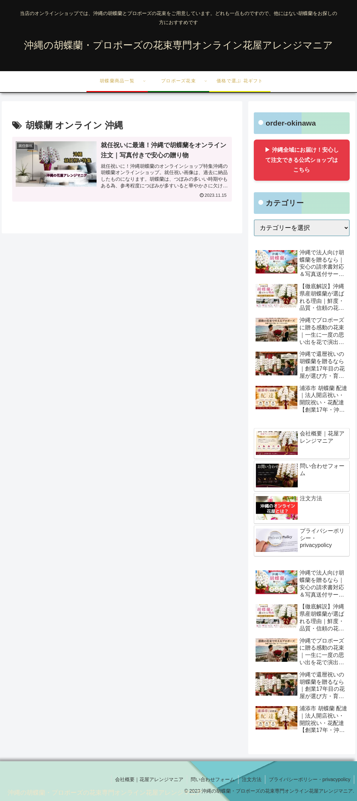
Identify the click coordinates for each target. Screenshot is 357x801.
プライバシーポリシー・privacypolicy (309, 779)
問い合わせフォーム (213, 779)
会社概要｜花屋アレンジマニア (149, 779)
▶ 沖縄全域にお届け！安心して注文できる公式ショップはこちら (302, 160)
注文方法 (251, 779)
